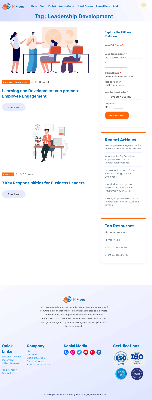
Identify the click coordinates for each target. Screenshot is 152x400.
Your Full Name (114, 45)
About (42, 6)
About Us (31, 351)
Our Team (32, 354)
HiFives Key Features (116, 232)
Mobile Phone (113, 82)
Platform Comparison (116, 247)
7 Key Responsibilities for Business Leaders (43, 183)
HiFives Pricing (112, 239)
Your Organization (116, 54)
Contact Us (8, 373)
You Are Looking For (116, 92)
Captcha (110, 103)
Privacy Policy (9, 369)
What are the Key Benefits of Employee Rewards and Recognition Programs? (120, 159)
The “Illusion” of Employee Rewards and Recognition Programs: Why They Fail (119, 187)
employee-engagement (16, 82)
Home (34, 6)
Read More (14, 107)
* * (106, 62)
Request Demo (103, 6)
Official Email (113, 73)
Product (52, 6)
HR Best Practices (85, 6)
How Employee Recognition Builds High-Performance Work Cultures (123, 147)
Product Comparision (38, 364)
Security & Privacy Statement (11, 358)
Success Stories (66, 6)
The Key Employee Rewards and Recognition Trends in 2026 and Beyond (122, 202)
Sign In (116, 6)
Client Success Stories (117, 254)
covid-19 (8, 174)
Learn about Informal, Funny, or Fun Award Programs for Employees (121, 173)
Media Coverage (36, 358)
